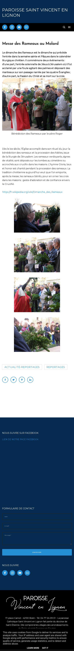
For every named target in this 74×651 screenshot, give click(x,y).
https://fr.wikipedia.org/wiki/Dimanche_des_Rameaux (32, 192)
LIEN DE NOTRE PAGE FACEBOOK (20, 439)
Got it (45, 648)
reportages (56, 367)
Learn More (33, 648)
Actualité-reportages (22, 367)
